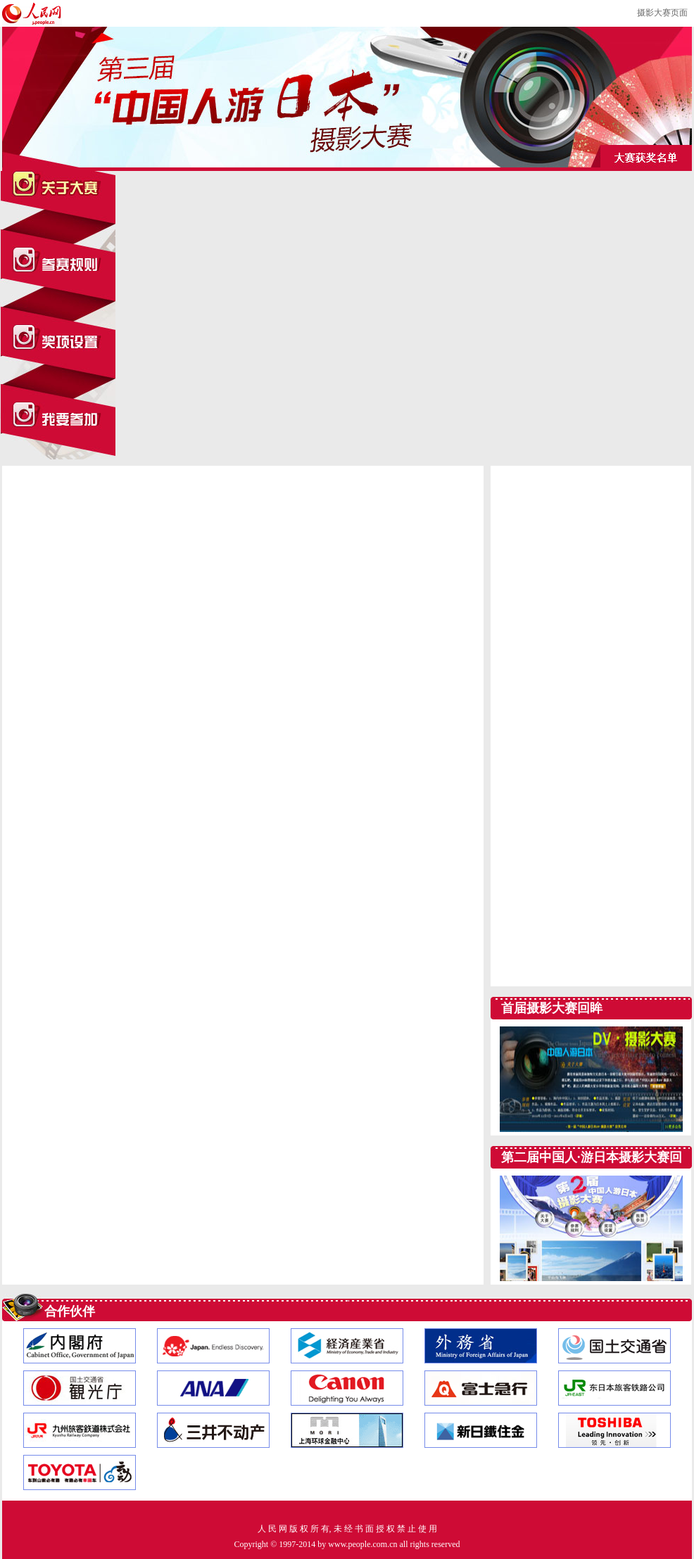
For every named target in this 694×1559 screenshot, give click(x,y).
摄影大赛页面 (662, 13)
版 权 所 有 (309, 1529)
